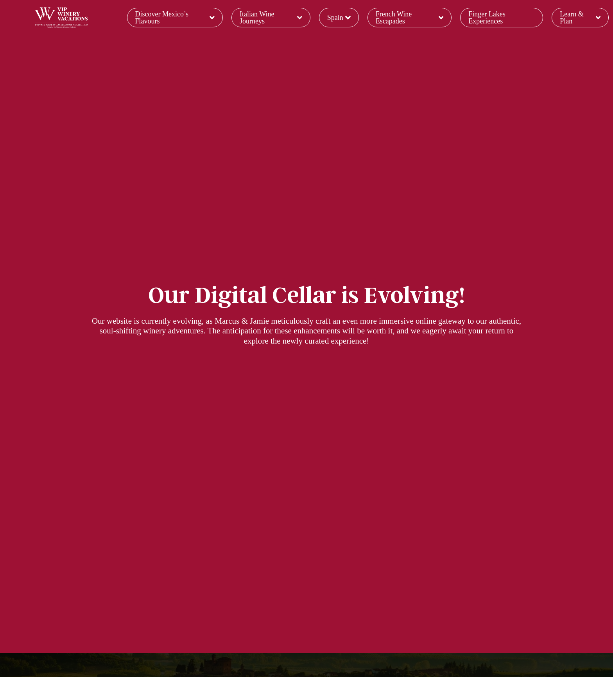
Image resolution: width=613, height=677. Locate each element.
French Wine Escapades (410, 17)
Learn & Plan (580, 17)
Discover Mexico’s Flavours (175, 17)
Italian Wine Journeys (271, 17)
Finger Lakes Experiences (486, 17)
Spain (339, 17)
